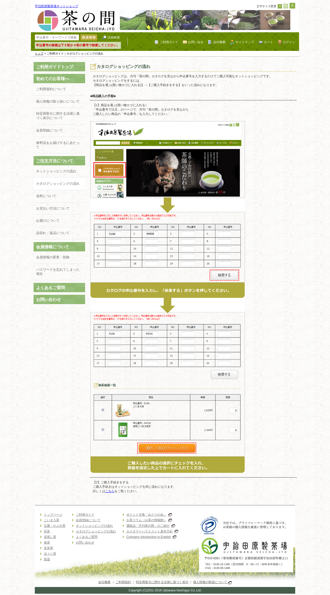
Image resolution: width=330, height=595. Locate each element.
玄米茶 (48, 548)
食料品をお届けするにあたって (58, 145)
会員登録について (49, 130)
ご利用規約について (51, 89)
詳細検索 (114, 37)
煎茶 (47, 531)
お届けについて (48, 220)
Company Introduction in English (151, 537)
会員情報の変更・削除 (53, 257)
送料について (46, 196)
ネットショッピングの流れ (56, 171)
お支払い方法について (53, 208)
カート (268, 42)
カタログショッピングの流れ (58, 184)
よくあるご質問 (50, 287)
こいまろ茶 (51, 520)
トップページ (53, 514)
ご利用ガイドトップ (54, 67)
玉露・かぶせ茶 (54, 526)
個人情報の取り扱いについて (58, 101)
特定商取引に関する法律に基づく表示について (58, 116)
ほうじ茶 (50, 553)
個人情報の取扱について (212, 582)
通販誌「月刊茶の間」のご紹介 (150, 526)
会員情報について (52, 247)
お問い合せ (195, 42)
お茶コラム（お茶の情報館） (149, 520)
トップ (39, 53)
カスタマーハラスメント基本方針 (152, 531)
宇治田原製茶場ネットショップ (56, 6)
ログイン (289, 42)
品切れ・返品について (53, 233)
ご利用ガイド (169, 42)
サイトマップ (244, 42)
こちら (109, 491)
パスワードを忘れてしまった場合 (58, 272)
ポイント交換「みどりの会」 (149, 514)
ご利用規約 (123, 582)
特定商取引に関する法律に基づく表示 (162, 582)
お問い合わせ (48, 299)
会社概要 (219, 42)
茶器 (47, 559)
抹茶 (47, 542)
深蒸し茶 (50, 537)
